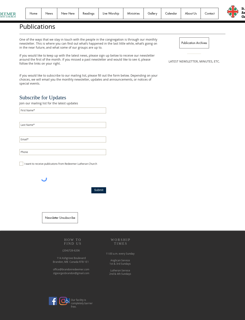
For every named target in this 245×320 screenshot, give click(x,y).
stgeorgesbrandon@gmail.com (71, 273)
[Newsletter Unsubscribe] (60, 217)
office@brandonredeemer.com (71, 269)
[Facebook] (53, 301)
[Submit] (98, 190)
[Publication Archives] (194, 42)
